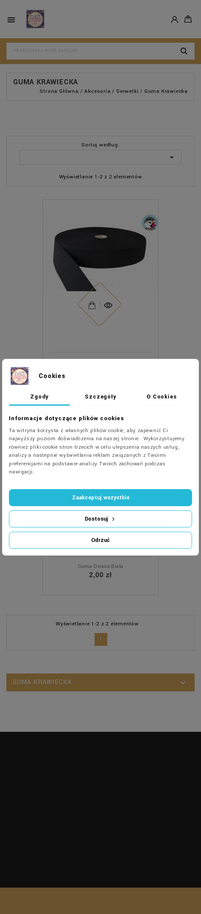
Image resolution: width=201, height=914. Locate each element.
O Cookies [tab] (161, 397)
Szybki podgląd (107, 297)
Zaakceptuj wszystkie (100, 497)
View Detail (92, 303)
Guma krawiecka (42, 682)
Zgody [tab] (39, 397)
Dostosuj (100, 519)
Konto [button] (174, 18)
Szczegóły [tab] (100, 397)
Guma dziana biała (100, 566)
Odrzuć (100, 540)
